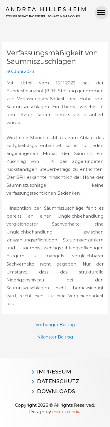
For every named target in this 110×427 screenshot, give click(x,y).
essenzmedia (66, 411)
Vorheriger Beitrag (55, 325)
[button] (101, 12)
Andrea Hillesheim (47, 9)
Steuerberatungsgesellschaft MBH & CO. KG (43, 16)
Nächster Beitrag (55, 337)
